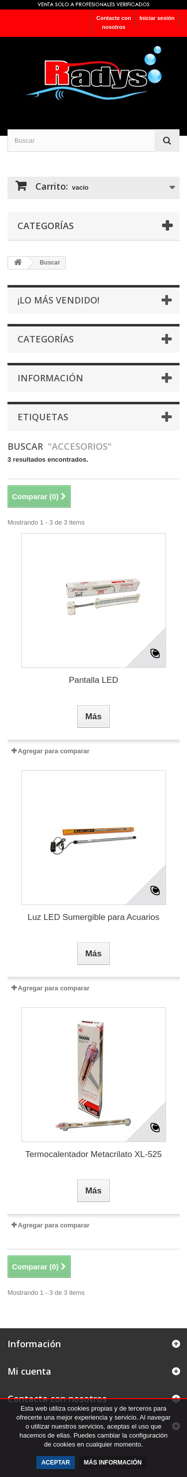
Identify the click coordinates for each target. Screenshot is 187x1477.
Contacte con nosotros (113, 22)
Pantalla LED (93, 680)
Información (50, 378)
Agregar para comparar (54, 751)
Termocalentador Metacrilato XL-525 (93, 1154)
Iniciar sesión (157, 18)
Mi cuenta (29, 1371)
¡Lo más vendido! (58, 300)
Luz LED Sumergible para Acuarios (93, 917)
